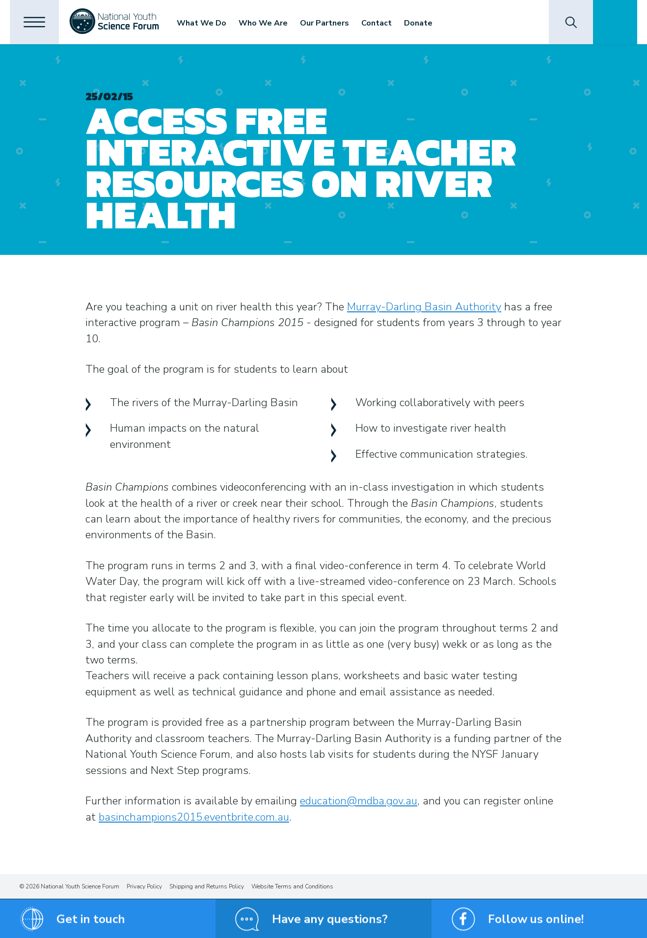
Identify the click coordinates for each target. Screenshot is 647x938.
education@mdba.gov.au (358, 801)
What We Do (201, 23)
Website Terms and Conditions (292, 886)
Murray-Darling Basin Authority (424, 307)
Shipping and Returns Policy (206, 886)
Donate (418, 23)
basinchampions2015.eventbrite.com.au (194, 817)
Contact (376, 23)
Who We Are (263, 23)
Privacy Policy (144, 886)
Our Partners (324, 23)
